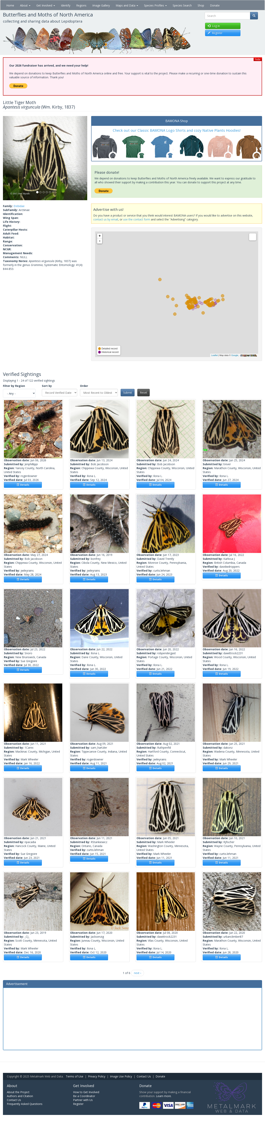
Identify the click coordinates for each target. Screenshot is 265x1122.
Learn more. (163, 1096)
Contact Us (144, 1076)
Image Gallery (101, 5)
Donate (215, 5)
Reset (143, 392)
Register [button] (215, 33)
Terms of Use (74, 1076)
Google (234, 355)
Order (84, 386)
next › (137, 973)
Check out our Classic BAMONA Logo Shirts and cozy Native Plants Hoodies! (176, 130)
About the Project (18, 1092)
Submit (127, 392)
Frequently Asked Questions (24, 1104)
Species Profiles (155, 5)
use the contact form (136, 219)
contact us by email (105, 219)
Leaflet (214, 355)
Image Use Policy (121, 1076)
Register (78, 1104)
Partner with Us (83, 1100)
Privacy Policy (96, 1076)
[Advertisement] (132, 1018)
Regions (81, 5)
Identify (65, 5)
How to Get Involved (86, 1092)
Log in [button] (214, 26)
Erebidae (19, 206)
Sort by (47, 386)
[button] (9, 158)
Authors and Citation (20, 1096)
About (25, 5)
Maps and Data (127, 5)
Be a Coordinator (84, 1096)
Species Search (182, 5)
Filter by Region (14, 386)
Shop (201, 5)
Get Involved (45, 5)
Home (10, 5)
